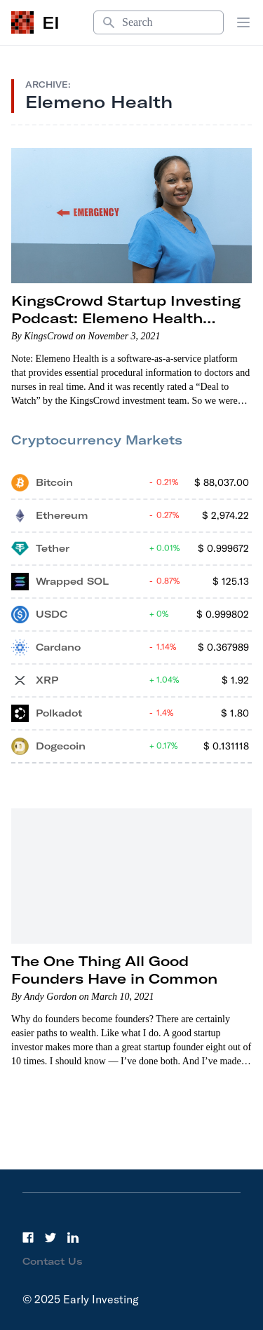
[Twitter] (50, 1237)
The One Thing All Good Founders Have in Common (114, 969)
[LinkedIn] (73, 1237)
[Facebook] (28, 1237)
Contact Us (52, 1261)
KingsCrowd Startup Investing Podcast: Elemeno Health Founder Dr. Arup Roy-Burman (127, 318)
